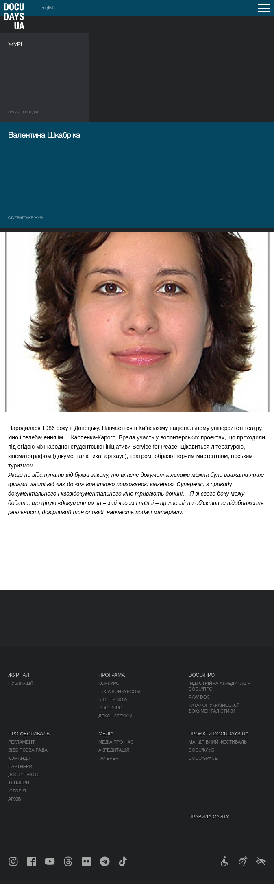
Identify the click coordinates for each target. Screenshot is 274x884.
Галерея (108, 758)
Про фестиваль (29, 734)
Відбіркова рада (28, 750)
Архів (14, 798)
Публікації (20, 683)
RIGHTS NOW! (113, 699)
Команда (19, 758)
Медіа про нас (116, 741)
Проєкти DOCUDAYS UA (219, 734)
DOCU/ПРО (110, 707)
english (48, 7)
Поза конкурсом (119, 691)
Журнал (18, 675)
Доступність (24, 774)
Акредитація (114, 750)
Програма (111, 675)
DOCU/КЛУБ (201, 750)
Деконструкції (116, 715)
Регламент (21, 741)
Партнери (20, 766)
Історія (17, 790)
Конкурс (108, 683)
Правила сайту (209, 817)
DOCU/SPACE (203, 758)
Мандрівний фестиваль (218, 741)
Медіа (105, 734)
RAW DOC (199, 697)
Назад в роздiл (23, 112)
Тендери (18, 782)
